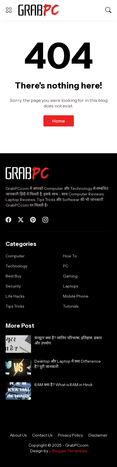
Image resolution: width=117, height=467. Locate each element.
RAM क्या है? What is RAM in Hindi (63, 384)
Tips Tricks (15, 306)
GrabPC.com (76, 445)
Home (58, 121)
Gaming (70, 276)
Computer (15, 255)
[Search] (108, 10)
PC (65, 266)
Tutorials (70, 306)
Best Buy (13, 276)
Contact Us (42, 435)
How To (70, 255)
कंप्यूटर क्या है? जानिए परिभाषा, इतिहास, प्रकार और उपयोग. (68, 340)
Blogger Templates (69, 450)
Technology (16, 266)
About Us (18, 435)
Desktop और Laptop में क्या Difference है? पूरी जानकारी (67, 364)
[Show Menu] (8, 10)
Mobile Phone (75, 296)
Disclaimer (97, 435)
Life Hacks (15, 296)
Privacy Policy (70, 435)
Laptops (70, 286)
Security (13, 286)
